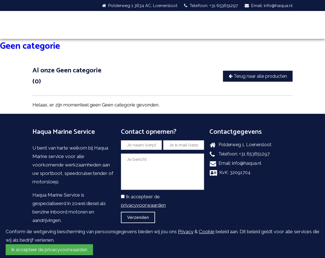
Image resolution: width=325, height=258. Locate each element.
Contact (281, 20)
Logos (257, 20)
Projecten (209, 20)
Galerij (236, 20)
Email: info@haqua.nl (269, 5)
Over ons (122, 20)
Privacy (185, 231)
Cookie (207, 231)
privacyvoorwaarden (143, 195)
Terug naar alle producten (258, 66)
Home (98, 20)
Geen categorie (30, 36)
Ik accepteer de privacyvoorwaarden (49, 249)
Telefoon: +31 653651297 (211, 5)
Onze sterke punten (165, 20)
